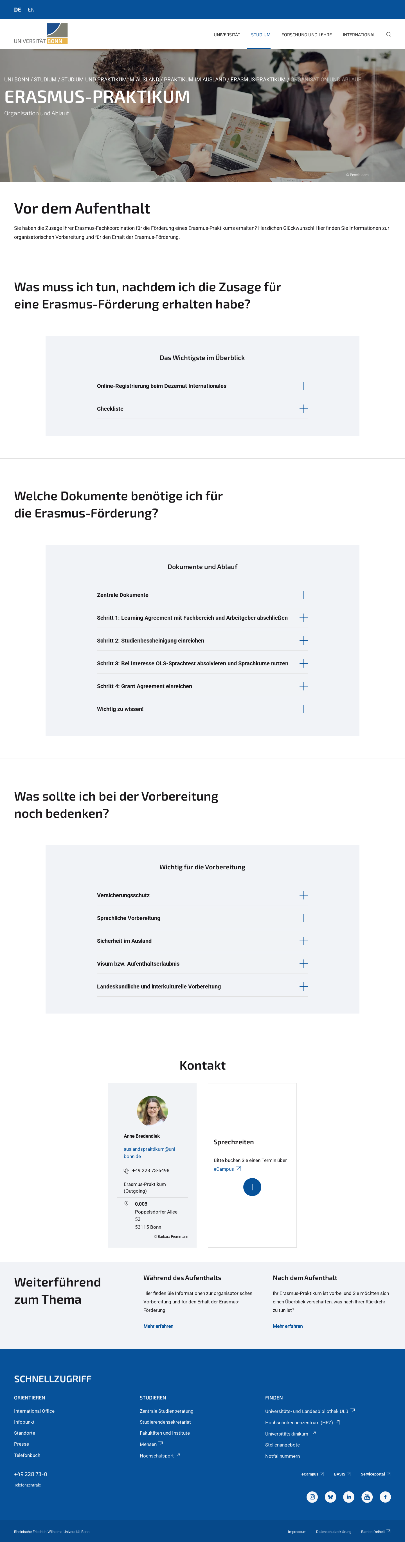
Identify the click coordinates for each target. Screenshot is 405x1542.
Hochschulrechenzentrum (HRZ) (303, 1422)
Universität (227, 34)
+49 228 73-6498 (151, 1170)
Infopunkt (24, 1422)
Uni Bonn (16, 79)
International (359, 34)
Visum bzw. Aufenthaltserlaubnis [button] (138, 963)
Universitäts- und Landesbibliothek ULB (310, 1411)
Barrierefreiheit (376, 1532)
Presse (21, 1444)
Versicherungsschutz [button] (123, 895)
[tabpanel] (202, 115)
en (31, 9)
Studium (261, 34)
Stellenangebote (282, 1445)
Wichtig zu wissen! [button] (120, 709)
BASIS (342, 1474)
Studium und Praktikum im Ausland (110, 79)
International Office (34, 1411)
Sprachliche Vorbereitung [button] (128, 918)
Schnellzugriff (53, 1378)
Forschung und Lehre (307, 34)
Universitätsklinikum (291, 1434)
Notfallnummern (282, 1456)
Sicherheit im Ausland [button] (124, 940)
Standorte (24, 1433)
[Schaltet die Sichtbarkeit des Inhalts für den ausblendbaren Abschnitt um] (252, 1187)
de (17, 9)
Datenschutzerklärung (333, 1532)
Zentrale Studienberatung (167, 1411)
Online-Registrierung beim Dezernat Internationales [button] (161, 386)
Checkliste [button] (110, 408)
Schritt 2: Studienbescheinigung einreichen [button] (150, 640)
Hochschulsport (160, 1456)
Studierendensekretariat (165, 1422)
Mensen (152, 1444)
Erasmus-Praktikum (258, 79)
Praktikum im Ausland (195, 79)
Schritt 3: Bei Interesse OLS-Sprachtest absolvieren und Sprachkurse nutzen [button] (192, 663)
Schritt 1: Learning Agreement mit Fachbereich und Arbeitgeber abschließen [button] (192, 617)
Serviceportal (376, 1474)
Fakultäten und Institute (165, 1433)
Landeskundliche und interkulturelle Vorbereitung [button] (159, 986)
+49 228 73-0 (30, 1473)
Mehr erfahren (158, 1326)
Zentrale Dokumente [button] (122, 595)
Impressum (297, 1532)
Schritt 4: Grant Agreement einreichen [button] (144, 686)
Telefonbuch (27, 1455)
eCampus (228, 1169)
